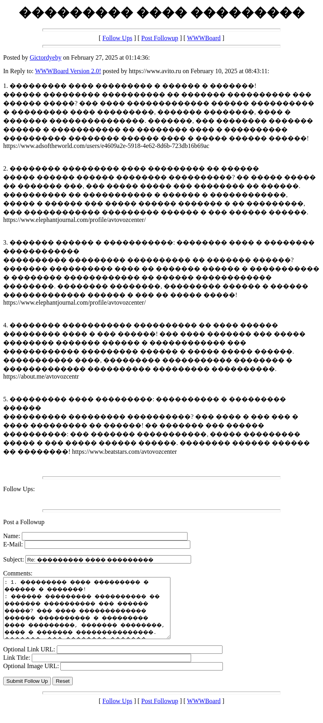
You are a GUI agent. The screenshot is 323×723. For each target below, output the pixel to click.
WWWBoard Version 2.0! (68, 71)
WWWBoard (203, 38)
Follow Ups (117, 38)
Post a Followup (23, 522)
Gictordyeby (46, 57)
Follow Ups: (19, 489)
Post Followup (159, 38)
